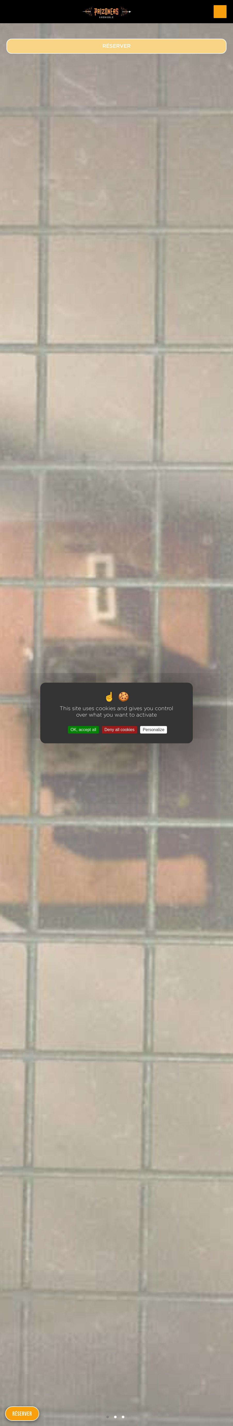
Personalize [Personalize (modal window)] (153, 729)
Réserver (22, 1414)
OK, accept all (83, 729)
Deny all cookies (120, 729)
